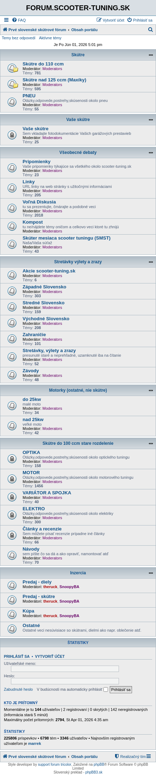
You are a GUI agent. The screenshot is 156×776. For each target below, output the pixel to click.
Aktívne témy (50, 38)
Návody (31, 549)
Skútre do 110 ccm (43, 64)
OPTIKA (31, 452)
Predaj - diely (37, 582)
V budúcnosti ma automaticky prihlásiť (72, 689)
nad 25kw (33, 419)
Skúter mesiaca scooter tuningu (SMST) (66, 238)
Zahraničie (34, 334)
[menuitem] (19, 20)
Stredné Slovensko (44, 302)
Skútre (77, 54)
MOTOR (31, 472)
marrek (34, 743)
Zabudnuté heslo (18, 689)
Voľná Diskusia (39, 202)
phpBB (99, 764)
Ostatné (31, 625)
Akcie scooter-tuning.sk (49, 271)
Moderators (52, 69)
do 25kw (32, 399)
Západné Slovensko (44, 286)
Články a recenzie (42, 528)
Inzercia (78, 572)
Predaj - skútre (39, 596)
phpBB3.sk (93, 772)
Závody (31, 370)
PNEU (29, 95)
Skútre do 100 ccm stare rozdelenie (78, 443)
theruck (50, 587)
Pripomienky (36, 161)
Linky (29, 181)
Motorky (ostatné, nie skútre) (78, 390)
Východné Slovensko (46, 318)
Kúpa (28, 611)
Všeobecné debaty (77, 152)
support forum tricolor (54, 764)
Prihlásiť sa (17, 656)
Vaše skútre (78, 119)
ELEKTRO (34, 508)
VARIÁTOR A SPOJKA (47, 492)
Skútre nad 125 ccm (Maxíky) (54, 79)
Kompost (33, 222)
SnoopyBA (69, 587)
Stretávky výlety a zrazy (78, 261)
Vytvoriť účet (50, 656)
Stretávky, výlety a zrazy (49, 350)
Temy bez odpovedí (18, 38)
